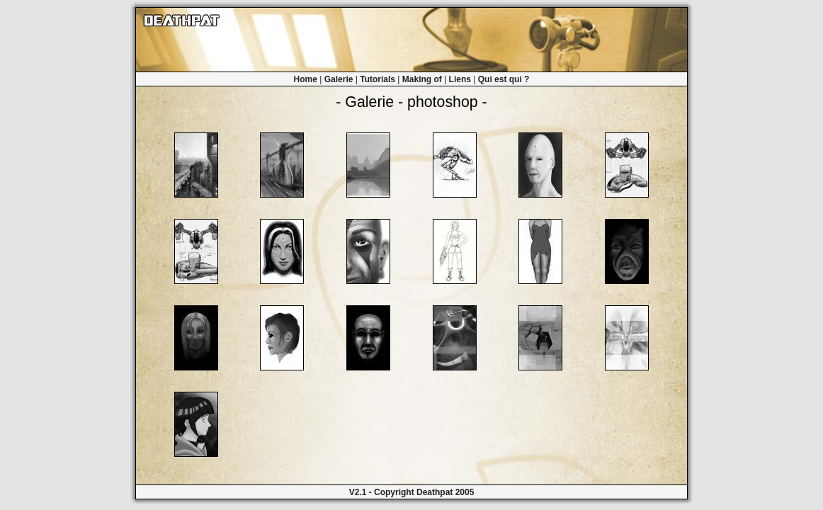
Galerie (338, 79)
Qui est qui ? (504, 79)
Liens (460, 79)
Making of (422, 79)
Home (305, 79)
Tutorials (377, 79)
